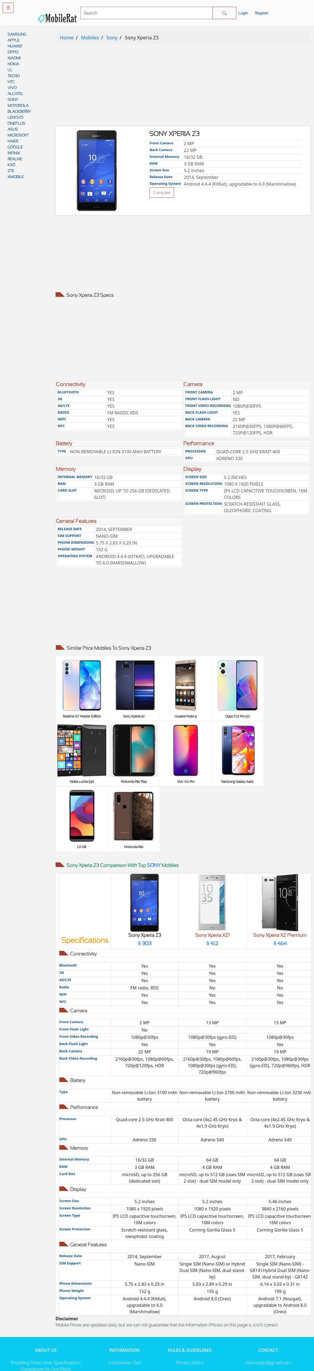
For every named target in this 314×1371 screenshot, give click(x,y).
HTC (11, 82)
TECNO (14, 76)
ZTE (11, 171)
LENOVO (15, 117)
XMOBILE (16, 177)
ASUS (13, 129)
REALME (15, 159)
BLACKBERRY (19, 111)
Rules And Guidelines (189, 1306)
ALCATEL (15, 93)
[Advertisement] (183, 86)
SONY (13, 99)
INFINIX (14, 153)
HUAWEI (15, 46)
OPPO (13, 52)
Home (67, 37)
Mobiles (90, 37)
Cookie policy (190, 1339)
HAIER (13, 141)
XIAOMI (14, 58)
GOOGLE (15, 147)
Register (261, 13)
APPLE (13, 40)
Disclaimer (189, 1317)
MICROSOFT (18, 135)
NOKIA (13, 64)
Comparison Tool (124, 1296)
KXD (11, 165)
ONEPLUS (16, 123)
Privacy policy (189, 1296)
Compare (161, 192)
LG (10, 70)
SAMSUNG (17, 34)
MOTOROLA (18, 105)
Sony (111, 37)
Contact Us (190, 1328)
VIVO (12, 88)
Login (243, 13)
